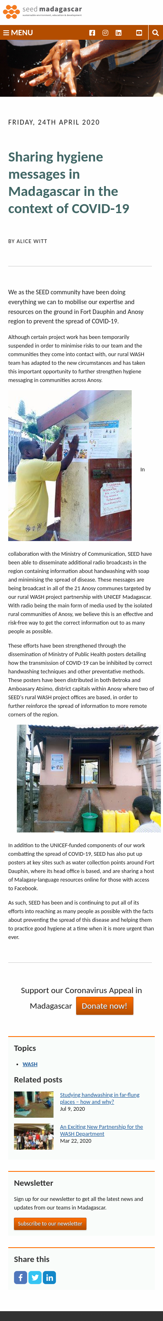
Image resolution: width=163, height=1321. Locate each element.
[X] (35, 1277)
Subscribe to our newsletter (50, 1223)
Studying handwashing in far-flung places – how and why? (100, 1098)
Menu (18, 32)
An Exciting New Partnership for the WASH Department (101, 1130)
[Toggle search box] (155, 32)
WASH (30, 1064)
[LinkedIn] (49, 1277)
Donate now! (105, 1005)
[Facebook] (20, 1277)
